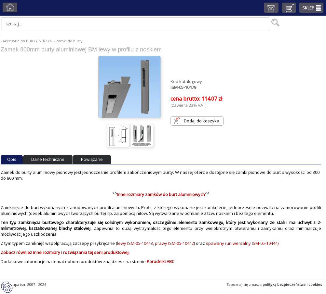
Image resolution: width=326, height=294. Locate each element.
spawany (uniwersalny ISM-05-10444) (242, 243)
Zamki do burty (69, 40)
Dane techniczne (47, 159)
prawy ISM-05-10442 (174, 243)
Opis (11, 159)
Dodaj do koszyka (201, 121)
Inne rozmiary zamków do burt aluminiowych (161, 194)
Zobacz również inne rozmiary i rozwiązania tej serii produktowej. (65, 252)
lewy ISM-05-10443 (135, 243)
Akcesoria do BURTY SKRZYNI (28, 40)
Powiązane (92, 159)
